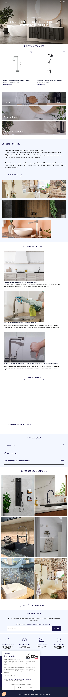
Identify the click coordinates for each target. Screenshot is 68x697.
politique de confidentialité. (44, 624)
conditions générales (31, 624)
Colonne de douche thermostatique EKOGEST (17, 80)
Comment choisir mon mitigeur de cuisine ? (20, 282)
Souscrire (56, 628)
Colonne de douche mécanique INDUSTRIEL (50, 80)
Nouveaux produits (34, 46)
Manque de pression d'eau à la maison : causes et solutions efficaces (31, 364)
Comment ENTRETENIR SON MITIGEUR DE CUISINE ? (21, 323)
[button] (13, 175)
